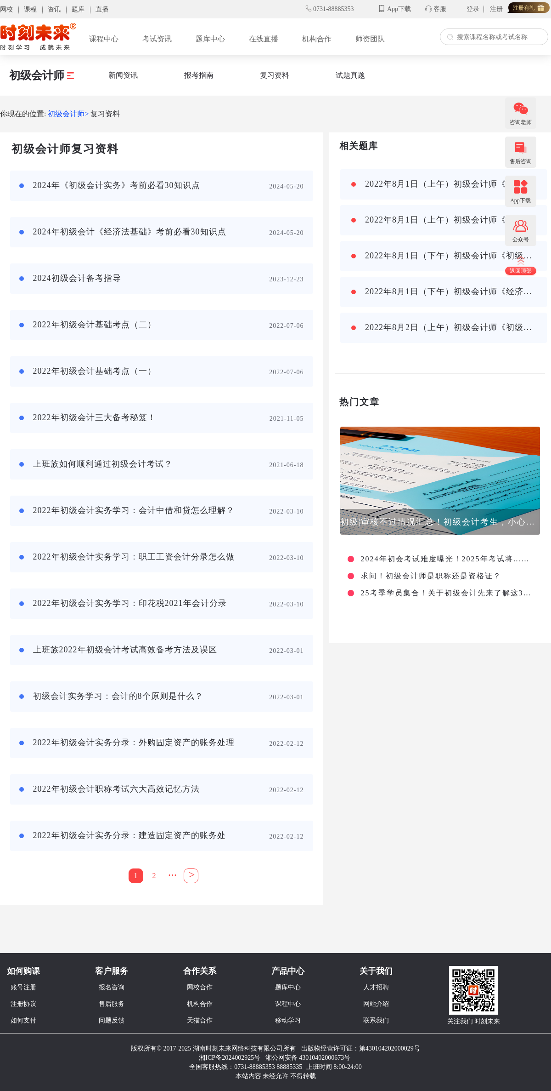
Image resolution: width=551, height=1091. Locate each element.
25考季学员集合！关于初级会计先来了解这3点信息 (449, 593)
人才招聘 (376, 987)
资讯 (54, 9)
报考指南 (199, 75)
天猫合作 (200, 1020)
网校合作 (200, 987)
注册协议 (23, 1003)
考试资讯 (157, 39)
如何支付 (23, 1020)
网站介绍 (376, 1003)
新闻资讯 (123, 75)
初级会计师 (41, 75)
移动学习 (288, 1020)
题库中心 (210, 39)
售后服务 (111, 1003)
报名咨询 (111, 987)
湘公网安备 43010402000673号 (308, 1057)
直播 (102, 9)
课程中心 (103, 39)
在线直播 (263, 39)
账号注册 (23, 987)
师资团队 (370, 39)
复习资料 (274, 75)
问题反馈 (111, 1020)
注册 (496, 9)
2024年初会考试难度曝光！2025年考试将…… (445, 559)
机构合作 (317, 39)
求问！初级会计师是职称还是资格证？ (431, 576)
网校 (6, 9)
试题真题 (350, 75)
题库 (78, 9)
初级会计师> (68, 114)
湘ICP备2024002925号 (229, 1057)
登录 (473, 9)
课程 (30, 9)
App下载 (399, 9)
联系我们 (376, 1020)
